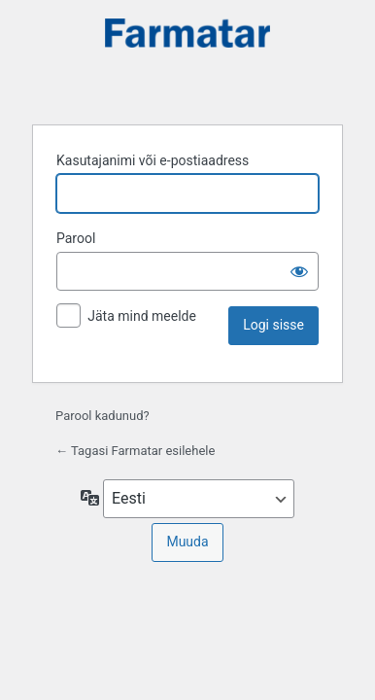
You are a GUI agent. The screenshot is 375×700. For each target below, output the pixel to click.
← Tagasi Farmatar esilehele (135, 450)
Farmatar (187, 59)
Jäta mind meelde (141, 316)
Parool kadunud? (102, 415)
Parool (75, 238)
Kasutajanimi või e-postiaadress (152, 160)
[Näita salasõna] (299, 271)
